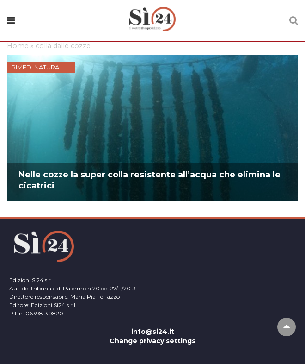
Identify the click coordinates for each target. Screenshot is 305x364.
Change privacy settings (152, 341)
